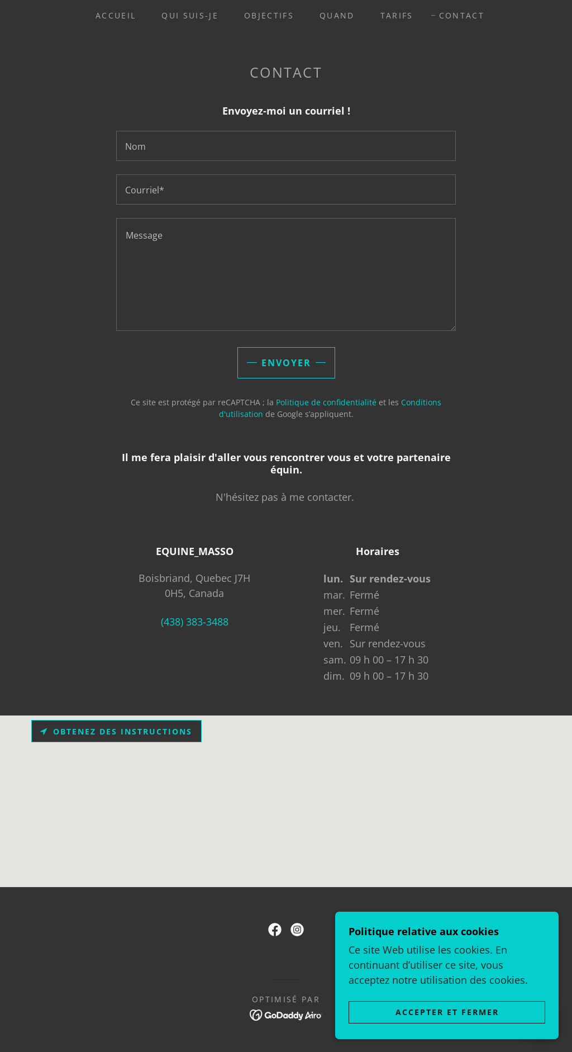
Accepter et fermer (447, 1012)
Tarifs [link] (396, 15)
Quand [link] (337, 15)
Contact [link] (461, 15)
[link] (275, 929)
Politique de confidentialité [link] (326, 402)
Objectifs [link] (269, 15)
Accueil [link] (116, 15)
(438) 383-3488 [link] (194, 621)
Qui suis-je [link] (189, 15)
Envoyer (286, 363)
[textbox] (286, 146)
